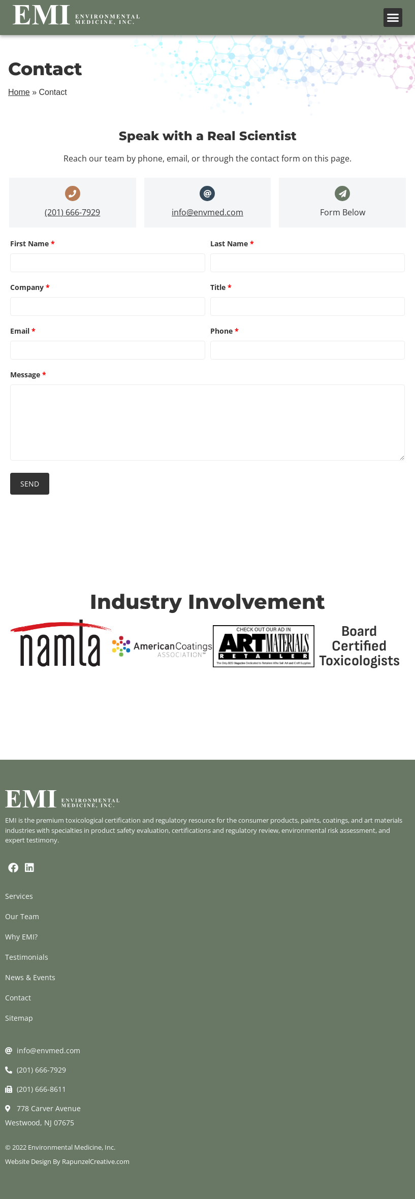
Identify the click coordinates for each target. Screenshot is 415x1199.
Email (23, 331)
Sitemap (19, 1018)
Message (28, 374)
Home (19, 92)
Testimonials (26, 957)
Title (221, 287)
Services (19, 896)
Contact (18, 997)
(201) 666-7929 (72, 212)
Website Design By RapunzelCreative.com (67, 1161)
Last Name (232, 243)
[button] (393, 17)
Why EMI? (21, 937)
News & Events (30, 977)
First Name (32, 243)
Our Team (22, 916)
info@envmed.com (207, 212)
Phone (224, 331)
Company (30, 287)
